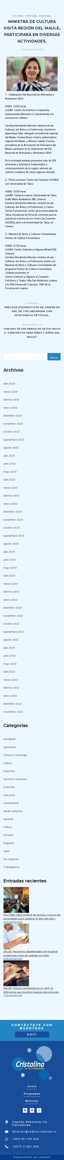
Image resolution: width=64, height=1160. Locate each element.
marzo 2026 (10, 391)
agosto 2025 (11, 447)
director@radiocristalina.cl (34, 1131)
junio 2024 (9, 559)
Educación (9, 795)
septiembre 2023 (13, 631)
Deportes (9, 771)
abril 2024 (9, 575)
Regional (45, 15)
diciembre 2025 (12, 415)
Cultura (17, 15)
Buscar (54, 357)
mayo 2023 (10, 663)
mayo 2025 (10, 471)
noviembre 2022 (13, 711)
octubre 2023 (11, 623)
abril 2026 (9, 383)
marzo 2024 (10, 583)
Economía (9, 787)
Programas (32, 1093)
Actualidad (9, 739)
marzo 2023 (10, 679)
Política (7, 827)
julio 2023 (9, 647)
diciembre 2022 (12, 703)
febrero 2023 (11, 687)
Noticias (31, 1101)
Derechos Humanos (15, 779)
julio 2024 (9, 551)
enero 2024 (10, 599)
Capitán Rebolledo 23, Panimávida (30, 1123)
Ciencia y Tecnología (15, 755)
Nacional (8, 819)
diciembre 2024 (12, 511)
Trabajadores (11, 867)
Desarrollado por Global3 (32, 1157)
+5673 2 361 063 (25, 1146)
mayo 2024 (10, 567)
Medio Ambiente (13, 811)
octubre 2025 (11, 431)
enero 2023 (10, 695)
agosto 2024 (11, 543)
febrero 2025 (11, 495)
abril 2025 (9, 479)
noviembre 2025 (13, 423)
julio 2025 (9, 455)
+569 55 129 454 (25, 1139)
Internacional (10, 803)
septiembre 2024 (13, 535)
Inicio (32, 1086)
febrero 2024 (11, 591)
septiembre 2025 (13, 439)
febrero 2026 (11, 399)
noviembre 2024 (13, 519)
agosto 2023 (11, 639)
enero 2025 (10, 503)
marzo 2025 (10, 487)
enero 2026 (10, 407)
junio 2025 (9, 463)
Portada (31, 15)
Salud (6, 851)
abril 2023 (9, 671)
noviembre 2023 (13, 615)
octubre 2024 (11, 527)
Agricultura (9, 747)
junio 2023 (9, 655)
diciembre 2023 (12, 607)
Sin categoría (10, 859)
